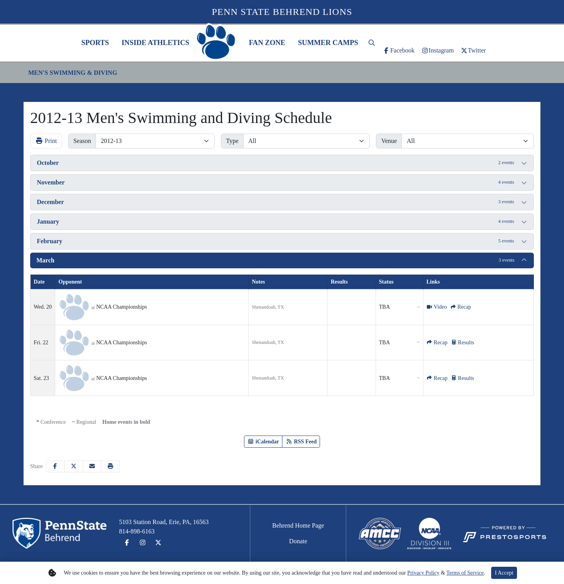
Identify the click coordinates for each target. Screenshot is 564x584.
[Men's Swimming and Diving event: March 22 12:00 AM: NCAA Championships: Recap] (437, 342)
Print (46, 140)
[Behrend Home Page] (298, 525)
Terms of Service (465, 573)
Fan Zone (267, 43)
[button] (95, 43)
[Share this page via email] (92, 466)
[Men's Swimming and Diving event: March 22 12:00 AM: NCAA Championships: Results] (462, 342)
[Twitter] (473, 50)
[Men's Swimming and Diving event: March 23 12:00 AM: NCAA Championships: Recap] (437, 378)
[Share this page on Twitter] (73, 466)
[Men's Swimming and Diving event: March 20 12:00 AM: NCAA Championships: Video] (437, 307)
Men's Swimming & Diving (72, 72)
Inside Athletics (155, 43)
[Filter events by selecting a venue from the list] (467, 141)
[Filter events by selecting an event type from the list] (306, 141)
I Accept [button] (504, 573)
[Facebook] (398, 50)
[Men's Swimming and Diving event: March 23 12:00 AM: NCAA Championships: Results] (462, 378)
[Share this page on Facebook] (55, 466)
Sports (95, 43)
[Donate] (298, 541)
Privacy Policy (423, 573)
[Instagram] (437, 50)
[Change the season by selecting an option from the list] (155, 141)
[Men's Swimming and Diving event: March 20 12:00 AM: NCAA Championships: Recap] (460, 307)
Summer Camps (328, 43)
